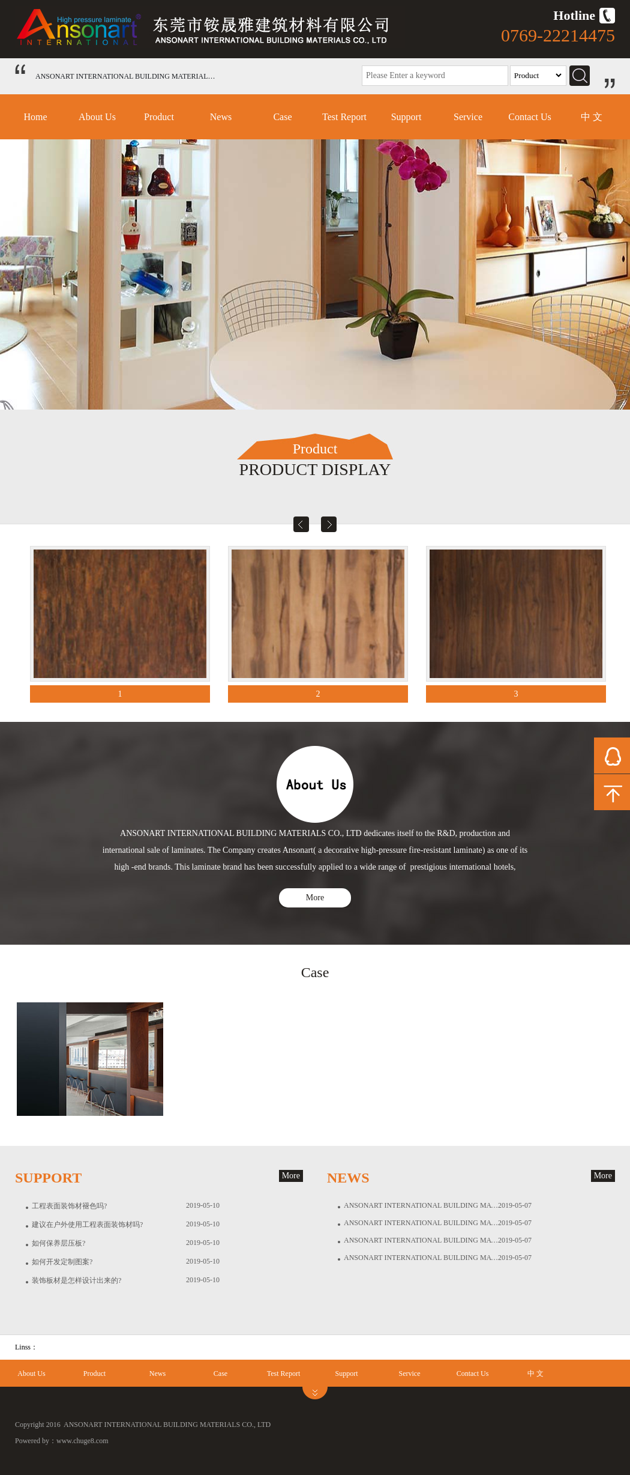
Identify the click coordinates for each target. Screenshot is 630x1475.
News (221, 117)
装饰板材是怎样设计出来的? (76, 1280)
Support (406, 117)
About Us (97, 117)
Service (468, 117)
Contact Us (529, 117)
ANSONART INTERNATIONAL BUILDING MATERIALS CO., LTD (421, 1205)
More (315, 897)
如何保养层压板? (58, 1243)
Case (282, 117)
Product (159, 117)
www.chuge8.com (82, 1441)
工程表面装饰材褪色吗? (69, 1206)
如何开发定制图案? (62, 1262)
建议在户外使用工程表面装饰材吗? (87, 1224)
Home (35, 117)
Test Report (344, 117)
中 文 (591, 117)
